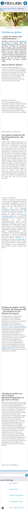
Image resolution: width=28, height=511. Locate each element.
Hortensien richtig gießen (16, 495)
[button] (2, 508)
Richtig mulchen (13, 489)
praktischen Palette (6, 347)
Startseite (3, 8)
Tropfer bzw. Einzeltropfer (18, 239)
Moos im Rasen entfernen (16, 507)
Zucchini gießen (13, 483)
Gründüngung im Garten (16, 501)
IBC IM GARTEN (12, 8)
